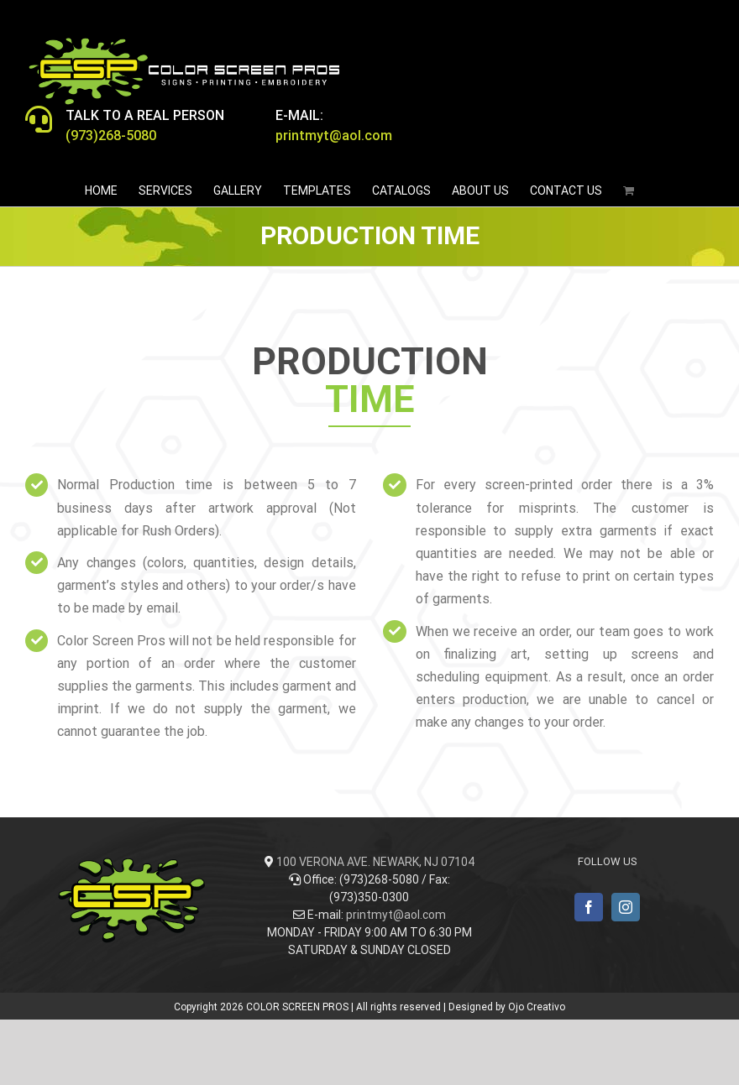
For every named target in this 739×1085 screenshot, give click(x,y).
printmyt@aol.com (396, 914)
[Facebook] (588, 907)
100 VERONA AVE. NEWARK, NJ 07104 (375, 862)
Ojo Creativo (536, 1007)
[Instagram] (625, 907)
